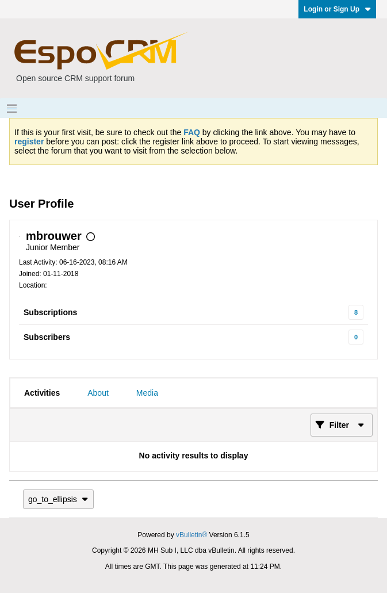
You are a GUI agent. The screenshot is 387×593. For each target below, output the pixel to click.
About (98, 392)
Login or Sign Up (337, 9)
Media (147, 392)
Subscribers (47, 337)
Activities (42, 392)
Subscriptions (50, 312)
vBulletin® (191, 535)
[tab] (42, 392)
